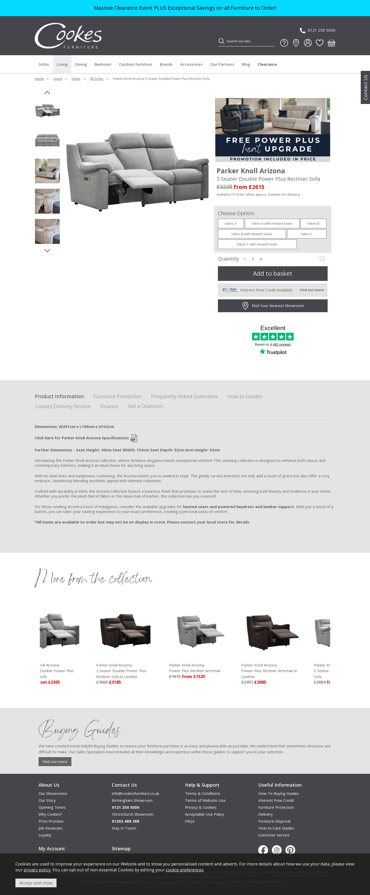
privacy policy (37, 870)
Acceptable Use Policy (204, 814)
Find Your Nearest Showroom (273, 306)
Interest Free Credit (276, 800)
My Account (52, 848)
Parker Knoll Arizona (76, 671)
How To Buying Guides (278, 793)
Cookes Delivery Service (63, 406)
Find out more (55, 761)
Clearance (267, 64)
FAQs (190, 821)
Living (62, 64)
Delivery (265, 814)
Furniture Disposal (274, 821)
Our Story (47, 800)
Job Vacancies (50, 828)
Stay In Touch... (125, 828)
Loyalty (45, 834)
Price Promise (51, 821)
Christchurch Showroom (132, 814)
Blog (246, 64)
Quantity (228, 259)
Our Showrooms (53, 793)
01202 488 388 (125, 821)
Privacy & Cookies (201, 807)
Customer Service (274, 834)
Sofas (44, 64)
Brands (166, 64)
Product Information (59, 396)
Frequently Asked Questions (184, 396)
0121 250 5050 (317, 30)
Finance (109, 406)
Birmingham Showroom (132, 800)
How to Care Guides (276, 828)
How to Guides (244, 396)
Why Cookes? (50, 814)
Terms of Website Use (205, 800)
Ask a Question (145, 406)
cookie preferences (184, 870)
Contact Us (365, 87)
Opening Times (52, 807)
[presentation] (41, 628)
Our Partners (222, 64)
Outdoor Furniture (135, 64)
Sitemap (121, 848)
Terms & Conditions (202, 793)
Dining (81, 64)
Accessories (191, 64)
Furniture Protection (117, 396)
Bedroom (103, 64)
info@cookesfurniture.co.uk (135, 793)
